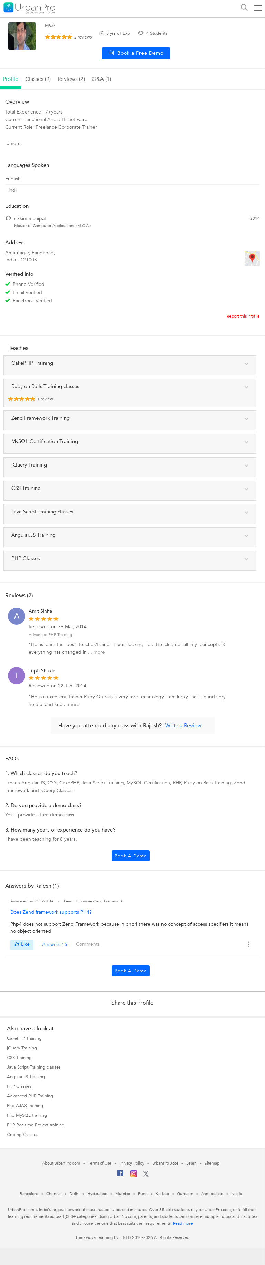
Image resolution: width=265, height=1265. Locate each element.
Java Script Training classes (34, 1067)
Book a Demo (131, 856)
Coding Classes (22, 1135)
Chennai (53, 1194)
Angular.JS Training (26, 1077)
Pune (143, 1194)
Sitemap (212, 1163)
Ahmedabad (212, 1194)
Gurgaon (185, 1194)
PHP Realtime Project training (36, 1125)
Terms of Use (99, 1163)
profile (10, 79)
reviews (83, 37)
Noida (236, 1194)
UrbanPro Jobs (165, 1163)
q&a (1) (101, 79)
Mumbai (122, 1194)
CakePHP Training (24, 1038)
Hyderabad (97, 1194)
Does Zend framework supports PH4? (51, 912)
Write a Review (183, 725)
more (99, 652)
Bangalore (29, 1194)
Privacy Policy (131, 1163)
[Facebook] (120, 1175)
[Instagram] (133, 1176)
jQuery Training (22, 1048)
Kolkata (162, 1194)
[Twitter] (146, 1175)
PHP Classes (19, 1086)
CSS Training (19, 1057)
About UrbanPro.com (61, 1163)
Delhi (74, 1194)
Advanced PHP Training (50, 634)
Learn (191, 1163)
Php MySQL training (27, 1115)
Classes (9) (38, 79)
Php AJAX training (25, 1106)
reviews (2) (71, 79)
